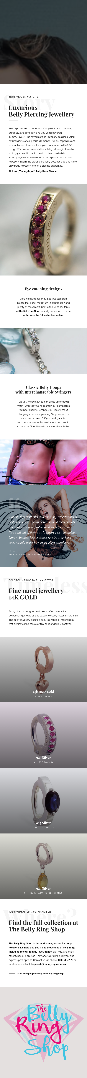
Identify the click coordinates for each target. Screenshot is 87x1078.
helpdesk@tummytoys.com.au (48, 964)
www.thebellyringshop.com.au (30, 912)
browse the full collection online (44, 315)
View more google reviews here (30, 554)
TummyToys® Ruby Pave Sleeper (38, 171)
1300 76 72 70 (65, 960)
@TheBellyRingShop (28, 311)
